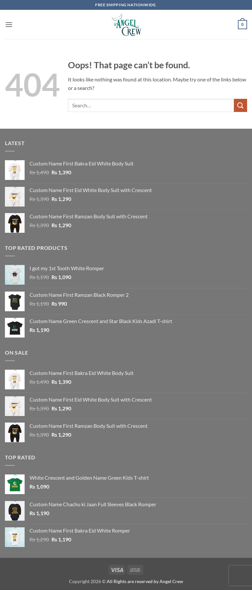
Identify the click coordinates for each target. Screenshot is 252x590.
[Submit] (240, 105)
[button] (9, 24)
